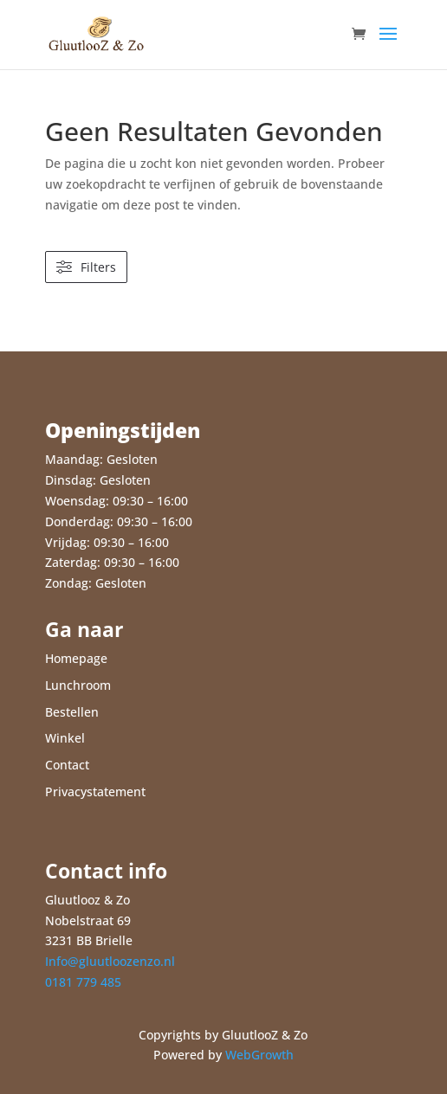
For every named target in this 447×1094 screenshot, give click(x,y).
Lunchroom (78, 685)
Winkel (65, 738)
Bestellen (72, 712)
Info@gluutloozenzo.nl (110, 961)
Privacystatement (95, 791)
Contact (67, 764)
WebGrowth (259, 1054)
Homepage (76, 658)
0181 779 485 (83, 982)
